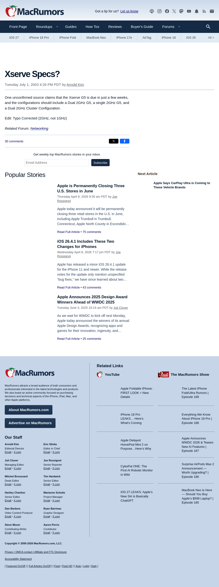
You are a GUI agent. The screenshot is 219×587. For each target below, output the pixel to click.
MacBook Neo (96, 37)
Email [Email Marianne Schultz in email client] (47, 500)
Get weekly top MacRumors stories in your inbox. (67, 154)
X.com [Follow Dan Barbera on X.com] (17, 516)
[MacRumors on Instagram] (159, 11)
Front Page (18, 27)
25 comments (91, 344)
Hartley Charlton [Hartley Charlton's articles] (15, 492)
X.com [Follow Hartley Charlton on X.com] (17, 500)
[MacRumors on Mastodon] (181, 11)
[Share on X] (113, 141)
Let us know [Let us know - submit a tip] (129, 11)
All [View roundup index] (211, 37)
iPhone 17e (124, 37)
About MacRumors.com (29, 409)
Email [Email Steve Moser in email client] (8, 532)
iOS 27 (14, 37)
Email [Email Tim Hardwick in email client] (47, 484)
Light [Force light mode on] (86, 566)
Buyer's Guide (142, 27)
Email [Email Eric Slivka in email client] (47, 451)
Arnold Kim (75, 84)
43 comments (91, 287)
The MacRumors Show (190, 374)
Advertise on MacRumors (30, 423)
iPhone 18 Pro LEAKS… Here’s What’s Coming (132, 418)
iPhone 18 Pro (39, 37)
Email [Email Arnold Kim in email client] (8, 451)
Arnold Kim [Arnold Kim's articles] (12, 444)
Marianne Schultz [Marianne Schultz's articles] (54, 492)
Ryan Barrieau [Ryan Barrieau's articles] (52, 508)
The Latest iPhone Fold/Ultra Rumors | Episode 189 (195, 392)
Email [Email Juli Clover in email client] (8, 467)
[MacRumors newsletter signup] (211, 11)
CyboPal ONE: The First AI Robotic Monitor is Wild (137, 470)
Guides (71, 27)
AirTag (147, 37)
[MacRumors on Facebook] (167, 11)
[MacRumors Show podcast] (151, 11)
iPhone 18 (169, 37)
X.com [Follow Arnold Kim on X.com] (17, 451)
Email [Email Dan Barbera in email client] (8, 516)
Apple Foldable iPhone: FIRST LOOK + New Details (137, 392)
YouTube (112, 374)
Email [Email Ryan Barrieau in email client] (47, 516)
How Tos (92, 27)
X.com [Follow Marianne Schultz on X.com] (56, 500)
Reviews (115, 27)
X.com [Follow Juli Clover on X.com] (17, 467)
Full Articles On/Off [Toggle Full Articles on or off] (40, 566)
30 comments (14, 141)
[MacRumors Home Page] (34, 11)
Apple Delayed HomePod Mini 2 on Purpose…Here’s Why (136, 444)
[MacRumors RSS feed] (204, 11)
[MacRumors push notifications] (196, 11)
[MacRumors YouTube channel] (189, 11)
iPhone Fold (67, 37)
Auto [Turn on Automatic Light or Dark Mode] (78, 566)
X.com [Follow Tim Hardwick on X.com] (56, 484)
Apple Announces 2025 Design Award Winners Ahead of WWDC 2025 (88, 302)
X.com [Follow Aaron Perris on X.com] (56, 532)
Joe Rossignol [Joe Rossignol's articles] (52, 459)
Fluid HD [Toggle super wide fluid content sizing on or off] (67, 566)
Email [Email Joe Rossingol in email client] (47, 467)
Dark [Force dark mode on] (94, 566)
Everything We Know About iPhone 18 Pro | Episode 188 (197, 418)
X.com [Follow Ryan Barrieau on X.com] (56, 516)
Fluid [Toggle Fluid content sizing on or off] (57, 566)
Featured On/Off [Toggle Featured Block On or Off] (15, 566)
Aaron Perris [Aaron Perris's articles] (51, 524)
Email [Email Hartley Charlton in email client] (8, 500)
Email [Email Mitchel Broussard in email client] (8, 484)
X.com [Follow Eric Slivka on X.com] (56, 451)
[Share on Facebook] (124, 141)
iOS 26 (191, 37)
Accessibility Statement (18, 558)
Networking (39, 128)
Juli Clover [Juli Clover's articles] (11, 459)
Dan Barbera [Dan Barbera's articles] (12, 508)
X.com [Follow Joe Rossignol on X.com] (56, 467)
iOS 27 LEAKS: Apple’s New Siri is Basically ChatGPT (137, 496)
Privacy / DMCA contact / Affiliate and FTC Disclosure (36, 552)
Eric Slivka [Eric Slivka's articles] (50, 444)
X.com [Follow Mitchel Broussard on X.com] (17, 484)
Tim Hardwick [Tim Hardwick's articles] (52, 476)
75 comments (91, 232)
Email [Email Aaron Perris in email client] (47, 532)
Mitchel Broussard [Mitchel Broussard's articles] (16, 476)
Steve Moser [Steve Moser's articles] (12, 524)
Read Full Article (68, 232)
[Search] (209, 27)
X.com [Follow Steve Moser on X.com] (17, 532)
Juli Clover (120, 313)
